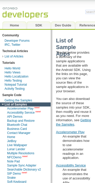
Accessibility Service (71, 165)
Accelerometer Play (70, 132)
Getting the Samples (73, 122)
